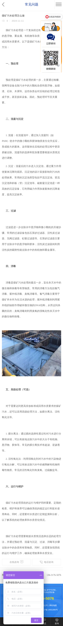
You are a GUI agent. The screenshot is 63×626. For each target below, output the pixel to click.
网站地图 (53, 605)
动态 (44, 623)
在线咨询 (16, 562)
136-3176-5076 (54, 575)
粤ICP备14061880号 (49, 610)
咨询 (57, 623)
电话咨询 (46, 562)
